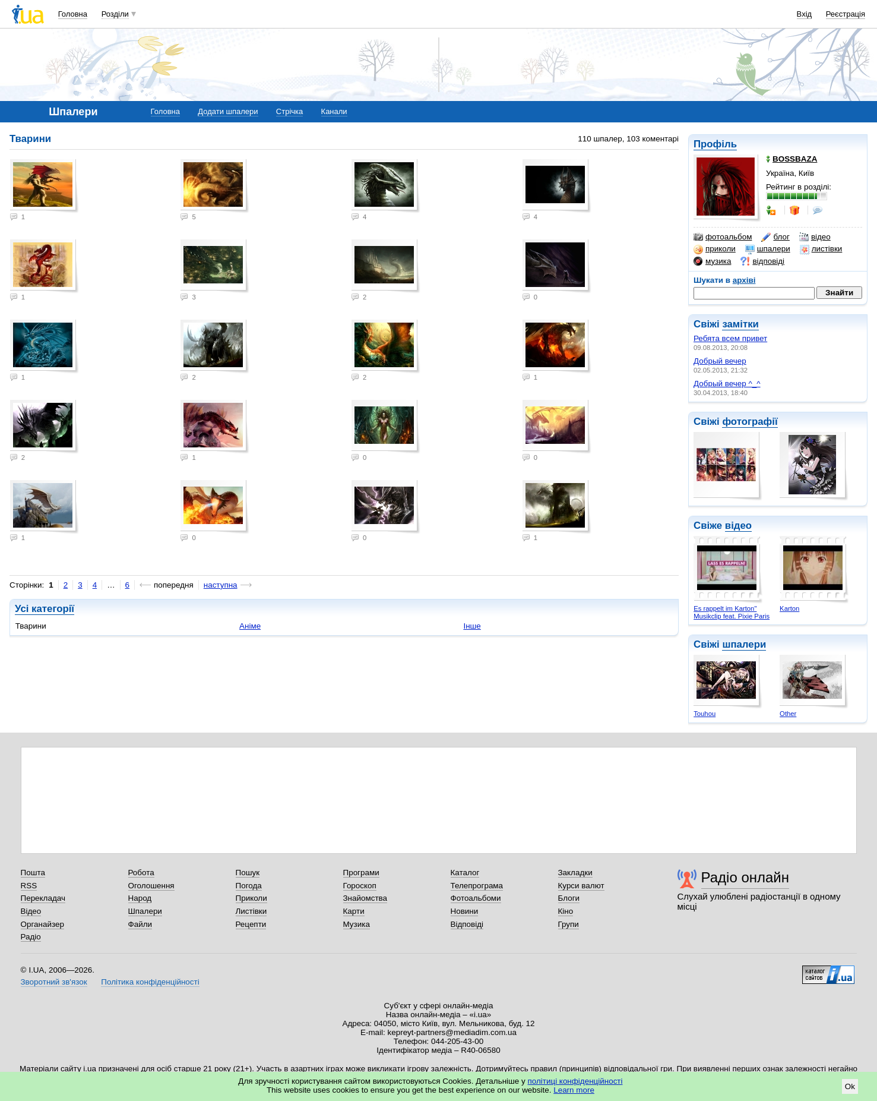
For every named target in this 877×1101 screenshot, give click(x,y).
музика (712, 261)
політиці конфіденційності (575, 1081)
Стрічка (289, 111)
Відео (31, 911)
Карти (354, 911)
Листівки (251, 911)
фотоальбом (723, 237)
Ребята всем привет (730, 338)
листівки (821, 249)
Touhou (704, 713)
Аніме (250, 626)
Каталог (465, 872)
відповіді (762, 261)
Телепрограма (477, 885)
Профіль (715, 144)
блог (775, 237)
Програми (361, 872)
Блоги (569, 898)
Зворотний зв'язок (54, 981)
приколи (715, 249)
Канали (334, 111)
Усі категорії (44, 608)
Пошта (33, 872)
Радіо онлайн (745, 877)
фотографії (749, 421)
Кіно (566, 911)
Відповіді (467, 924)
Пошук (248, 872)
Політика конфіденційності (150, 981)
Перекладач (43, 898)
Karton (789, 608)
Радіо (31, 936)
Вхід (804, 14)
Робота (141, 872)
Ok (850, 1086)
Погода (249, 885)
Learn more (573, 1090)
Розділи (115, 14)
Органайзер (42, 924)
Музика (356, 924)
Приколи (251, 898)
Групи (568, 924)
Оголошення (151, 885)
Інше (471, 626)
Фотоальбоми (476, 898)
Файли (140, 924)
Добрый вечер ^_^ (727, 383)
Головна (72, 14)
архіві (744, 280)
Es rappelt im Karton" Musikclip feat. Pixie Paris (732, 612)
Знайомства (365, 898)
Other (788, 713)
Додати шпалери (228, 111)
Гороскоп (359, 885)
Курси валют (581, 885)
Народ (140, 898)
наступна (221, 585)
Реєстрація (845, 14)
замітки (740, 324)
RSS (29, 885)
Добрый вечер (720, 361)
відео (815, 237)
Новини (465, 911)
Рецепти (251, 924)
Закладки (575, 872)
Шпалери (145, 911)
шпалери (767, 249)
